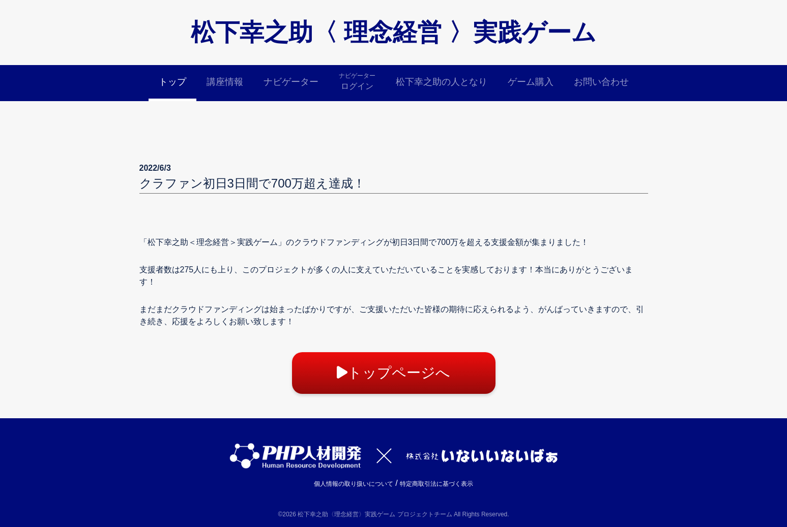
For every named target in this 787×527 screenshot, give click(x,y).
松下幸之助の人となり (441, 82)
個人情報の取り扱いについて (353, 483)
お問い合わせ (601, 82)
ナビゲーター (291, 82)
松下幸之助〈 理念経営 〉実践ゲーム (393, 32)
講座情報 (225, 82)
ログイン (357, 80)
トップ (172, 82)
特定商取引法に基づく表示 (436, 483)
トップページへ (393, 373)
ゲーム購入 (530, 82)
